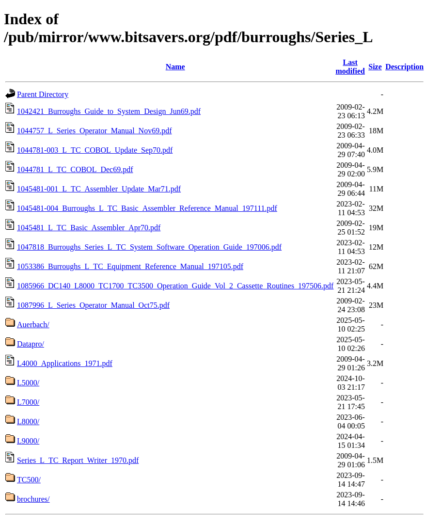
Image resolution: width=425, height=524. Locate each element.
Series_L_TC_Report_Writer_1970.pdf (78, 460)
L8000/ (28, 421)
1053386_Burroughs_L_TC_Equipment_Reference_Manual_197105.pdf (130, 266)
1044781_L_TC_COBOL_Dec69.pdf (75, 169)
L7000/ (28, 402)
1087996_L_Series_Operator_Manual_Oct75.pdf (93, 305)
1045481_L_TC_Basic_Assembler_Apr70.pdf (88, 227)
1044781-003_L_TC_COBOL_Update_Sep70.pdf (95, 150)
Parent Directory (42, 94)
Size (375, 67)
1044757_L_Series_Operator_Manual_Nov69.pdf (94, 131)
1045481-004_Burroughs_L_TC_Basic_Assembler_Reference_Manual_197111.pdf (147, 208)
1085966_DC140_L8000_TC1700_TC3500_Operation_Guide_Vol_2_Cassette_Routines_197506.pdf (175, 286)
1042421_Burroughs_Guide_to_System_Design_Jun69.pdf (109, 111)
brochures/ (33, 499)
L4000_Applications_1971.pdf (64, 363)
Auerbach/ (33, 324)
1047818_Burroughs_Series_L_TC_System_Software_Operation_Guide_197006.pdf (149, 247)
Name (175, 67)
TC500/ (29, 480)
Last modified (349, 66)
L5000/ (28, 383)
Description (404, 67)
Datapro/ (30, 344)
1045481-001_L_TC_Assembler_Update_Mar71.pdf (99, 189)
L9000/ (28, 441)
